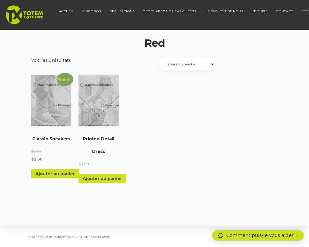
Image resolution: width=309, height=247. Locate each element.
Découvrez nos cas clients (165, 9)
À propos (86, 9)
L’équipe (255, 9)
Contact (279, 9)
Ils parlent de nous (219, 9)
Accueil (61, 9)
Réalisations (117, 9)
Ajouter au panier (55, 173)
